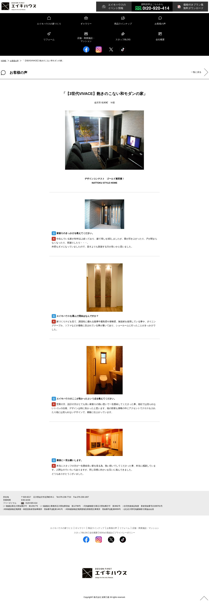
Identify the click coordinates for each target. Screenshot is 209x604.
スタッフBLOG (123, 39)
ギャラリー (86, 23)
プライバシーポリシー (126, 532)
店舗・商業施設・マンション (86, 39)
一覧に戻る (195, 72)
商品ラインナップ (123, 23)
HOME (4, 61)
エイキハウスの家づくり (49, 23)
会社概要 (160, 39)
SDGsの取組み (106, 532)
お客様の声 (160, 23)
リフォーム (49, 39)
